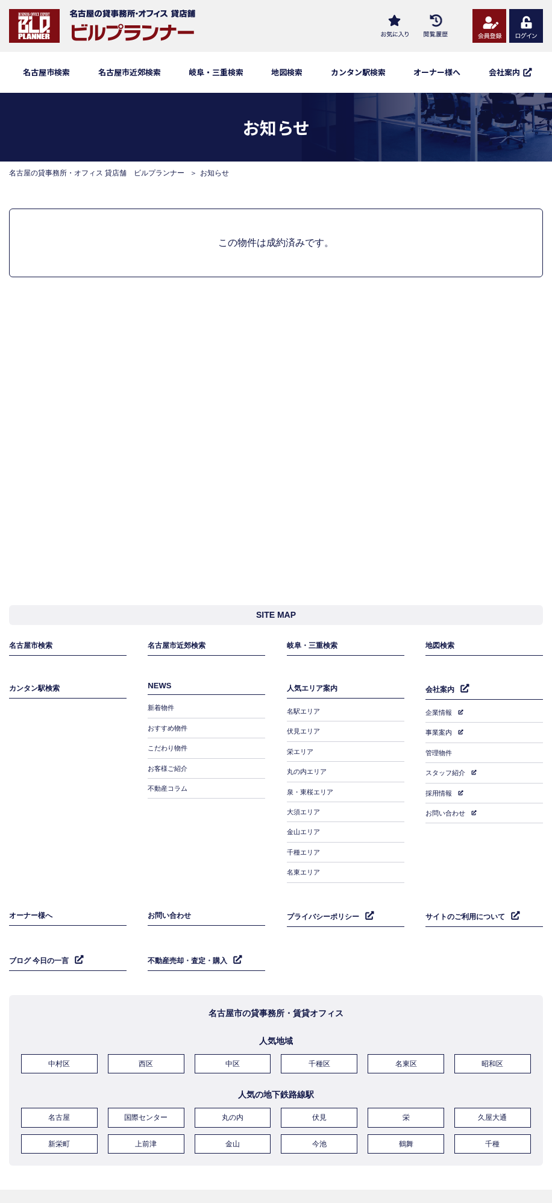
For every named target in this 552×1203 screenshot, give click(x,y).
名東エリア (305, 856)
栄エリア (301, 751)
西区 (146, 1037)
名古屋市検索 (46, 72)
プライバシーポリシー (326, 895)
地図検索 (287, 72)
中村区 (59, 1037)
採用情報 (439, 787)
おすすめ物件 (169, 734)
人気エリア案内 (314, 695)
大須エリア (305, 804)
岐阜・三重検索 (216, 72)
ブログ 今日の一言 (41, 935)
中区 (232, 1037)
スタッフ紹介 (447, 769)
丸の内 (232, 1088)
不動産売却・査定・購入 (191, 935)
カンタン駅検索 (358, 72)
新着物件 (162, 716)
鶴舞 (406, 1112)
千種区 (319, 1037)
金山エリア (305, 821)
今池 (319, 1112)
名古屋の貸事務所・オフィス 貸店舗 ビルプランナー (96, 173)
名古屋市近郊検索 (129, 72)
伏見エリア (305, 734)
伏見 (319, 1088)
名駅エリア (305, 716)
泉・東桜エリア (312, 786)
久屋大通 (492, 1088)
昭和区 (492, 1037)
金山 (232, 1112)
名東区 (406, 1037)
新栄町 (59, 1112)
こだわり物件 (169, 751)
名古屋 (59, 1088)
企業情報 (439, 717)
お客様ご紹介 (169, 769)
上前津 (146, 1112)
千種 (492, 1112)
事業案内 (439, 734)
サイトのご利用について (468, 895)
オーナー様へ (436, 72)
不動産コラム (169, 786)
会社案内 (441, 695)
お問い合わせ (447, 804)
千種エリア (305, 839)
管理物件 (439, 752)
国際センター (146, 1088)
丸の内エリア (308, 769)
